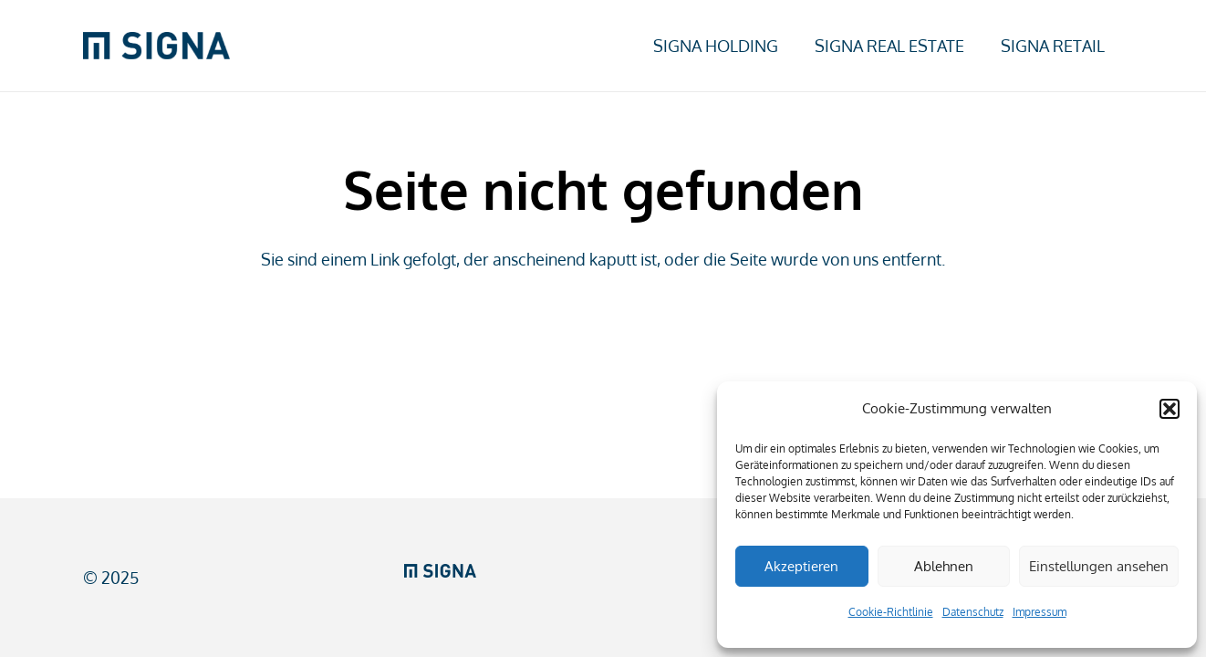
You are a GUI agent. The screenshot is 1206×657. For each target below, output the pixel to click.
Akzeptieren (801, 566)
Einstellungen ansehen (1099, 566)
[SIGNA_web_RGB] (156, 45)
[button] (1169, 409)
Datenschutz (972, 612)
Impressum (1039, 612)
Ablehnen (943, 566)
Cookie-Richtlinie (890, 612)
